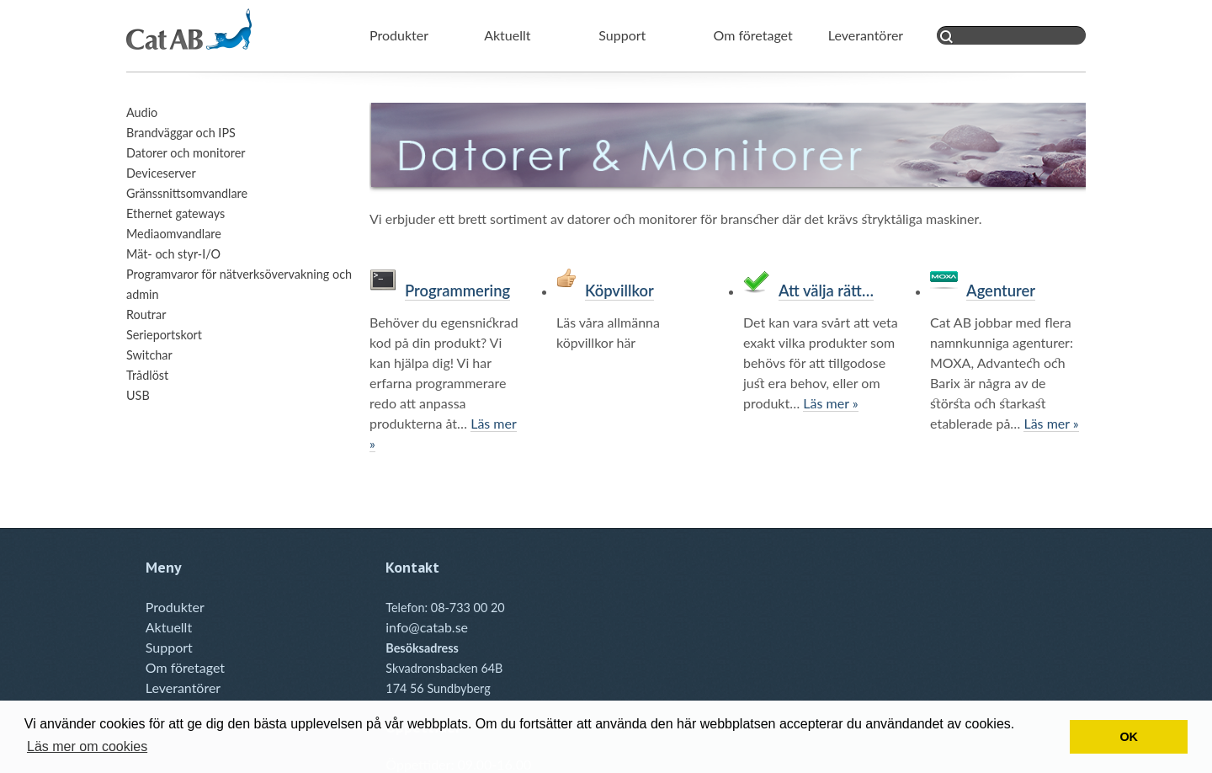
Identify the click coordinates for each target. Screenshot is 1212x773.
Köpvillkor (619, 290)
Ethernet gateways (175, 213)
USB (138, 395)
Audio (141, 112)
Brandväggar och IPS (181, 132)
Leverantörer (865, 35)
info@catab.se (426, 627)
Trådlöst (147, 375)
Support (622, 35)
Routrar (146, 314)
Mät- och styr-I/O (173, 254)
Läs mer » (830, 403)
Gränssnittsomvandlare (186, 193)
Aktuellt (507, 35)
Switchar (149, 355)
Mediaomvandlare (173, 234)
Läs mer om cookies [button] (87, 746)
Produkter (398, 35)
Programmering (457, 290)
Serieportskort (164, 335)
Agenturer (1000, 290)
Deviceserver (161, 173)
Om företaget (753, 35)
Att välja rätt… (826, 290)
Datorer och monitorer (186, 153)
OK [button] (1128, 737)
